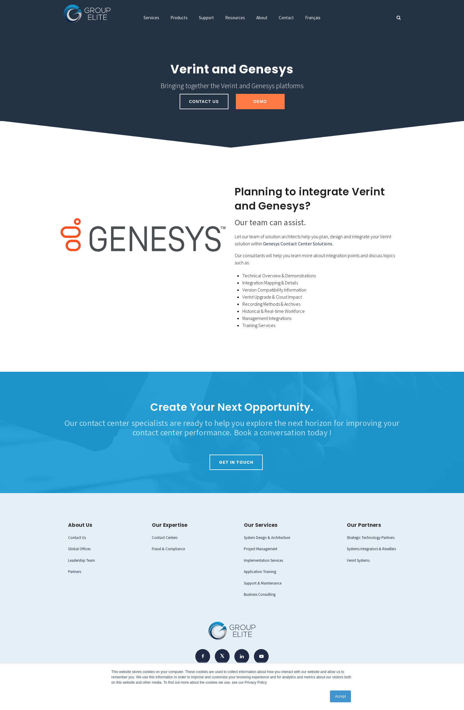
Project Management (260, 548)
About (262, 17)
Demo (260, 101)
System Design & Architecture (267, 537)
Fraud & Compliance (168, 548)
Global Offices (79, 548)
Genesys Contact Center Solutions (297, 244)
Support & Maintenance (262, 582)
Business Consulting (260, 594)
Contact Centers (165, 537)
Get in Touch (236, 462)
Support (206, 17)
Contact (286, 17)
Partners (74, 571)
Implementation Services (263, 560)
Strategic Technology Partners (370, 537)
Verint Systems (358, 560)
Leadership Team (81, 560)
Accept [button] (340, 696)
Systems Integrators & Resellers (371, 548)
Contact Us (204, 101)
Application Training (260, 571)
